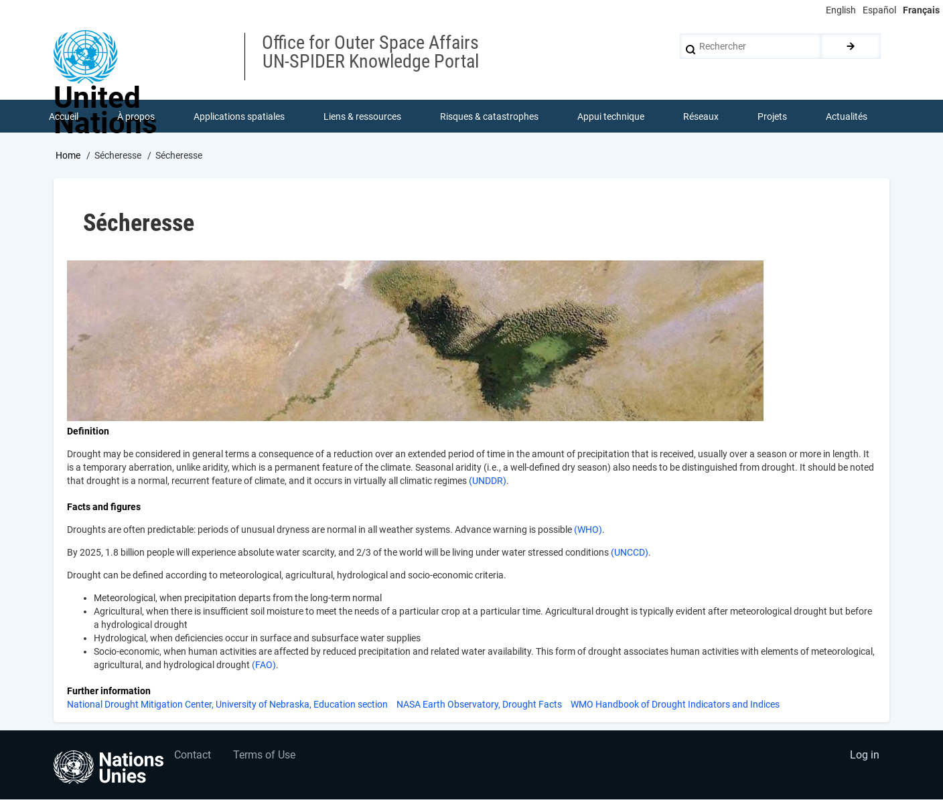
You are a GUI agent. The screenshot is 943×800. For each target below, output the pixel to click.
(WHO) (588, 530)
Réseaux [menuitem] (701, 116)
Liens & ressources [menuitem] (362, 116)
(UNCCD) (628, 553)
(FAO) (264, 665)
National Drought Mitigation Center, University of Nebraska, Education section (227, 705)
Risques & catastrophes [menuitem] (489, 116)
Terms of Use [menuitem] (265, 756)
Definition (88, 431)
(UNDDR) (487, 481)
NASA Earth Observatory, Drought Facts (479, 705)
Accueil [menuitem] (63, 116)
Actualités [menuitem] (846, 116)
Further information (109, 691)
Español (879, 10)
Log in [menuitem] (864, 756)
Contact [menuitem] (192, 756)
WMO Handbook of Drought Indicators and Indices (675, 705)
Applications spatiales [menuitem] (239, 116)
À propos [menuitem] (136, 116)
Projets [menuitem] (772, 116)
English (841, 10)
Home (68, 156)
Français (921, 10)
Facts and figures (104, 507)
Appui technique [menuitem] (610, 116)
